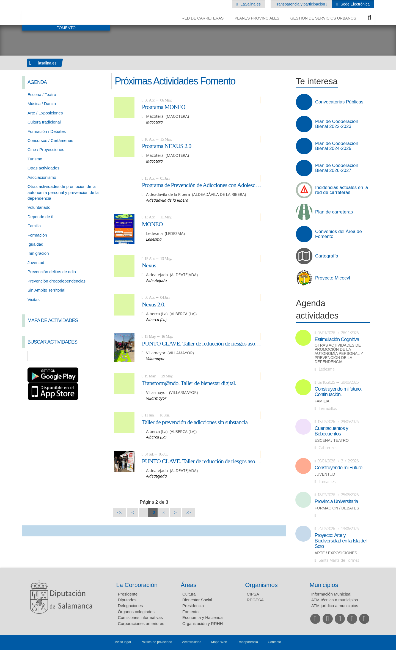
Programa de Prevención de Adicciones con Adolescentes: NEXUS (201, 185)
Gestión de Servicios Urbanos (323, 18)
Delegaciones (130, 605)
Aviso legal (123, 642)
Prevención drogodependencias (57, 281)
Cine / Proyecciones (46, 149)
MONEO (152, 224)
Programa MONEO (163, 107)
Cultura (189, 594)
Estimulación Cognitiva (337, 339)
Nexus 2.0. (153, 304)
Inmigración (38, 253)
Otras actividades (43, 168)
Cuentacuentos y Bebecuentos (331, 431)
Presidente (128, 594)
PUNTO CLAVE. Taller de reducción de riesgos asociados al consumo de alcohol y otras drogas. (201, 343)
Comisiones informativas (140, 617)
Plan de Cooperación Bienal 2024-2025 (336, 146)
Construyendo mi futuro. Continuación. (338, 391)
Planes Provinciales (257, 18)
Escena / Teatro (42, 94)
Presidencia (193, 605)
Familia (34, 225)
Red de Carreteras (203, 18)
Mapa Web (219, 642)
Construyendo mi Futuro (338, 467)
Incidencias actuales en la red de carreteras (341, 190)
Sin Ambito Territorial (46, 290)
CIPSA (253, 594)
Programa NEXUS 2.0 (166, 146)
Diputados (127, 599)
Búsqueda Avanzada (97, 356)
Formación (37, 235)
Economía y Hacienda (202, 617)
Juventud (36, 262)
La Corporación (137, 585)
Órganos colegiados (136, 611)
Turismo (35, 159)
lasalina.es (47, 63)
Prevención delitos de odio (52, 271)
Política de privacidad (156, 642)
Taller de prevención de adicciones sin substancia (195, 422)
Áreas (188, 585)
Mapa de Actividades (53, 320)
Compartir (29, 530)
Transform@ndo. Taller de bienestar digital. (189, 383)
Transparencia (247, 642)
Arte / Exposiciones (45, 113)
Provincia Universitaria (336, 501)
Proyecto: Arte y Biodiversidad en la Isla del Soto (340, 541)
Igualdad (35, 244)
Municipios (324, 585)
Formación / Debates (47, 131)
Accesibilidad (191, 642)
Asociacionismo (42, 177)
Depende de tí (40, 216)
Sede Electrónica (354, 4)
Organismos (261, 585)
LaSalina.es (250, 4)
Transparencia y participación (300, 4)
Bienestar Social (197, 599)
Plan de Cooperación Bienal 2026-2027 (336, 168)
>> (188, 512)
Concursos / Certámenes (50, 140)
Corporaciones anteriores (141, 623)
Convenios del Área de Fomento (338, 234)
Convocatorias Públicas (339, 102)
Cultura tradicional (44, 122)
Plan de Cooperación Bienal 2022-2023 (336, 124)
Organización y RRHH (202, 623)
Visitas (34, 299)
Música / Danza (42, 103)
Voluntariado (39, 207)
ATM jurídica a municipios (334, 605)
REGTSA (255, 599)
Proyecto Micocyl (332, 278)
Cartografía (326, 256)
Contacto (274, 642)
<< (119, 512)
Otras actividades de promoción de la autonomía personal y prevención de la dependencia (63, 192)
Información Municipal (331, 594)
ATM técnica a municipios (334, 599)
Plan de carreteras (334, 212)
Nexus (149, 265)
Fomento (190, 611)
